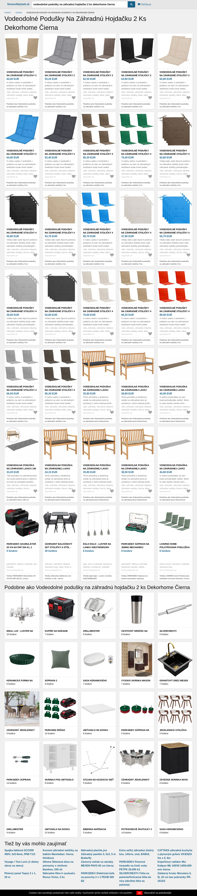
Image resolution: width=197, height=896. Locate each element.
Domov (7, 13)
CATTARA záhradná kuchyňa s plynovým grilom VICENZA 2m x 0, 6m (174, 854)
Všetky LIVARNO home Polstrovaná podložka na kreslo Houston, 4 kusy (174, 577)
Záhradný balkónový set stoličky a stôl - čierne (58, 547)
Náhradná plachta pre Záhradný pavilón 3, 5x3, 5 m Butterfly (98, 854)
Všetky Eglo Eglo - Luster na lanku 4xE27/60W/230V (97, 577)
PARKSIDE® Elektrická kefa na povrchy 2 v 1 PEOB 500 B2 (97, 877)
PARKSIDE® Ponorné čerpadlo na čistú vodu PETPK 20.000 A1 (133, 865)
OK (139, 893)
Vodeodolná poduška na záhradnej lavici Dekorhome (97, 390)
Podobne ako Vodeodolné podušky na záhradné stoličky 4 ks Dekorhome (97, 185)
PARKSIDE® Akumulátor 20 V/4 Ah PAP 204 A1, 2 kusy (21, 547)
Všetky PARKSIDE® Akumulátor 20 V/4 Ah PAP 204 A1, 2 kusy (21, 577)
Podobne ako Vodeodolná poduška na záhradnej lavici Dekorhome (97, 420)
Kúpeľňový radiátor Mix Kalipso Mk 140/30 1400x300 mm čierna (174, 865)
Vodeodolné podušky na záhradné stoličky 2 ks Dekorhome (21, 75)
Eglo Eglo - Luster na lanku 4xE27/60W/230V (97, 546)
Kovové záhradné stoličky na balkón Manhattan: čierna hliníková (60, 854)
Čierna (18, 13)
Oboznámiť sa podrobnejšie (157, 893)
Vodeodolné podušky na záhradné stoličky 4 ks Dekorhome (98, 154)
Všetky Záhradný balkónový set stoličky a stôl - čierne (58, 577)
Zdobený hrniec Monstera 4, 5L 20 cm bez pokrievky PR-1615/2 (174, 877)
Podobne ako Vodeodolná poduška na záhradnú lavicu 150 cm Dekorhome (21, 499)
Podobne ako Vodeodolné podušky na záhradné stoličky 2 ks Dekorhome (21, 106)
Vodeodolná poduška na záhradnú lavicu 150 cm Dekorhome (21, 468)
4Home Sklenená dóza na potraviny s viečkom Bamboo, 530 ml (58, 865)
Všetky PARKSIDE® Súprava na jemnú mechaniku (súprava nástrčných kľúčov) (134, 578)
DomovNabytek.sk (18, 4)
